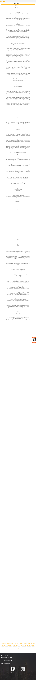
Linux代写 (32, 645)
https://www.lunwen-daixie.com (8, 660)
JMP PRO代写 (33, 643)
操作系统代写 (16, 643)
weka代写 (28, 645)
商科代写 (12, 643)
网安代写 (29, 643)
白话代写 (21, 643)
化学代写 (13, 645)
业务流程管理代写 (3, 643)
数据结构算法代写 (8, 645)
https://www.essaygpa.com (7, 663)
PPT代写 (8, 643)
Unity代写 (18, 648)
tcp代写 (17, 645)
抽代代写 (21, 645)
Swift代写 (3, 645)
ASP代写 (24, 645)
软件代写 (25, 643)
